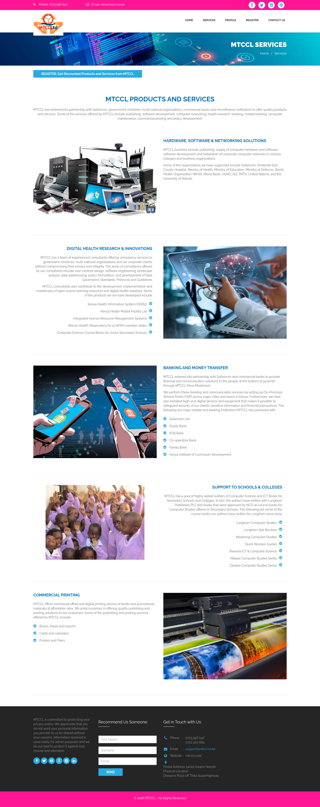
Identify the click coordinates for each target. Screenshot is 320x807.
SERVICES (209, 20)
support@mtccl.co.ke (200, 749)
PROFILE (230, 20)
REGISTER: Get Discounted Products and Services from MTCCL (87, 74)
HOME (189, 20)
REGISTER (252, 20)
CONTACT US (276, 20)
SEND (110, 772)
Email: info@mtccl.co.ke (108, 4)
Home (264, 53)
